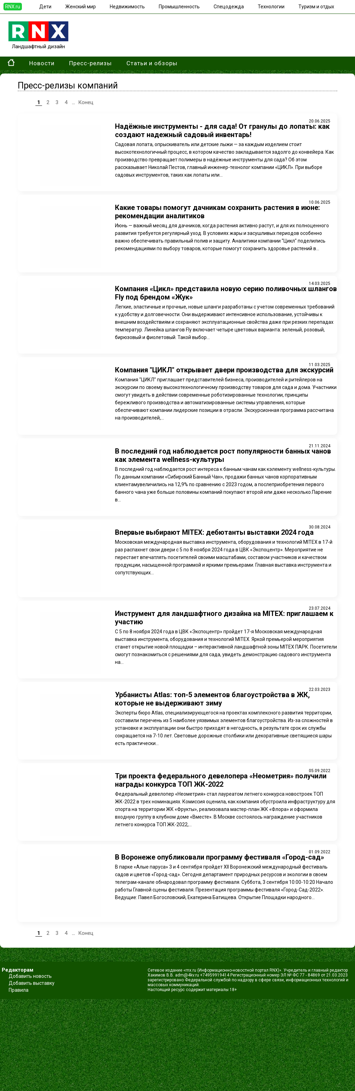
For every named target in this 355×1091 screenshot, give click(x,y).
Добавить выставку (32, 983)
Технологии (271, 6)
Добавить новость (30, 976)
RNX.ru (12, 6)
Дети (45, 6)
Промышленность (179, 6)
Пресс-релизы (90, 63)
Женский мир (80, 6)
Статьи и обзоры (152, 63)
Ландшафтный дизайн (38, 43)
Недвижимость (127, 6)
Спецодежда (229, 6)
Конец (85, 102)
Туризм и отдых (316, 6)
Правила (18, 990)
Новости (42, 63)
